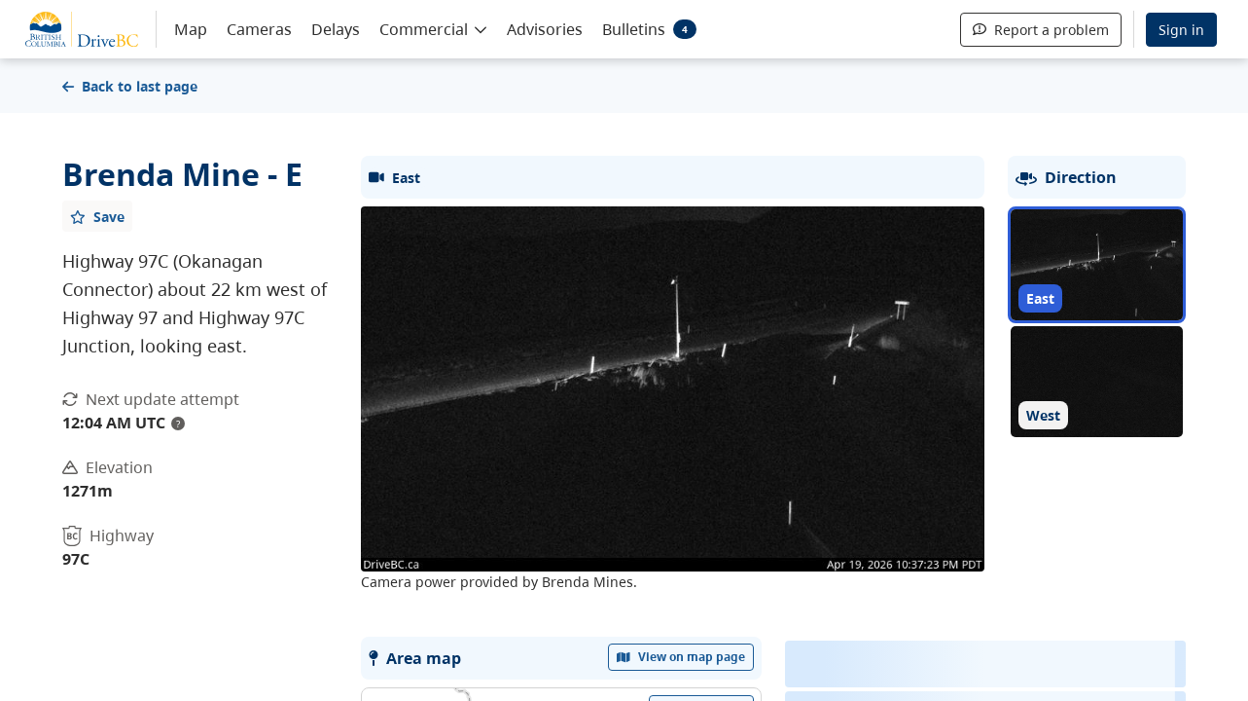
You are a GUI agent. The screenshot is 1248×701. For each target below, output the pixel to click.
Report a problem (1041, 29)
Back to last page (129, 86)
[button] (433, 28)
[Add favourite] (97, 216)
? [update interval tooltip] (178, 423)
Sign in (1181, 29)
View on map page (681, 656)
